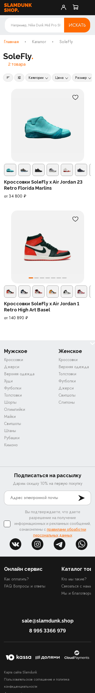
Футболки (12, 388)
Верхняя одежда (19, 374)
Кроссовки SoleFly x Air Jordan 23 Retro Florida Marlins (43, 185)
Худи (8, 381)
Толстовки (13, 395)
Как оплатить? (16, 579)
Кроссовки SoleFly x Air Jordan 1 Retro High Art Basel (41, 306)
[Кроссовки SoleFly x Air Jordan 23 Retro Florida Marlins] (47, 125)
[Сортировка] (8, 78)
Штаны (10, 431)
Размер (81, 77)
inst (37, 544)
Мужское (15, 351)
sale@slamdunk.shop (47, 621)
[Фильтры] (19, 78)
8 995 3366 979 (47, 631)
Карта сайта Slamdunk (20, 672)
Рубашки (12, 438)
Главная (11, 42)
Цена (59, 77)
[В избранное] (75, 97)
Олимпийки (14, 409)
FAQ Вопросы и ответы (24, 586)
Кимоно (11, 445)
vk (15, 544)
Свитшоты (12, 424)
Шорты (10, 402)
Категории (36, 77)
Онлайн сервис (23, 569)
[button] (31, 277)
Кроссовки (13, 360)
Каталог (39, 42)
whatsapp (81, 544)
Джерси (11, 367)
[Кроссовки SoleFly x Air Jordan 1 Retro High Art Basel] (47, 246)
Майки (10, 416)
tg (59, 544)
